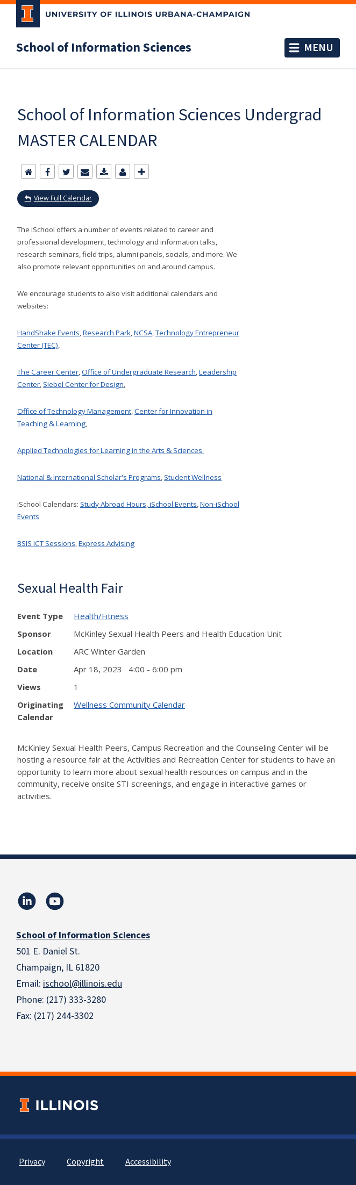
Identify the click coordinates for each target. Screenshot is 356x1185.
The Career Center (48, 372)
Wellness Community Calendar (129, 704)
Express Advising (106, 543)
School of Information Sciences (103, 48)
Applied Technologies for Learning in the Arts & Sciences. (110, 450)
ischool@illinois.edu (82, 983)
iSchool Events (172, 504)
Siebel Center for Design (83, 384)
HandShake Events (48, 332)
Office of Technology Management (74, 411)
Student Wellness (193, 477)
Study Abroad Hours (113, 504)
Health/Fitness (101, 616)
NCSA (143, 332)
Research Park (107, 332)
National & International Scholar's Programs (89, 477)
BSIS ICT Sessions (46, 543)
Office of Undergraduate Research (139, 372)
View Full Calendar (63, 198)
